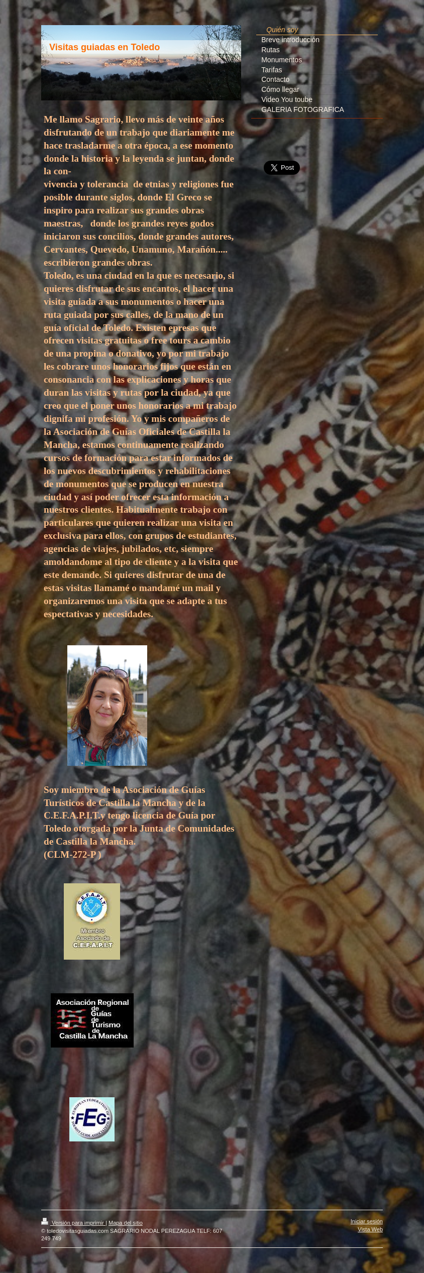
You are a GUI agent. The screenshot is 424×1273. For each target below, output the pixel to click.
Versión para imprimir (73, 1223)
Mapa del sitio (126, 1223)
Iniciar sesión (367, 1221)
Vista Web (370, 1229)
